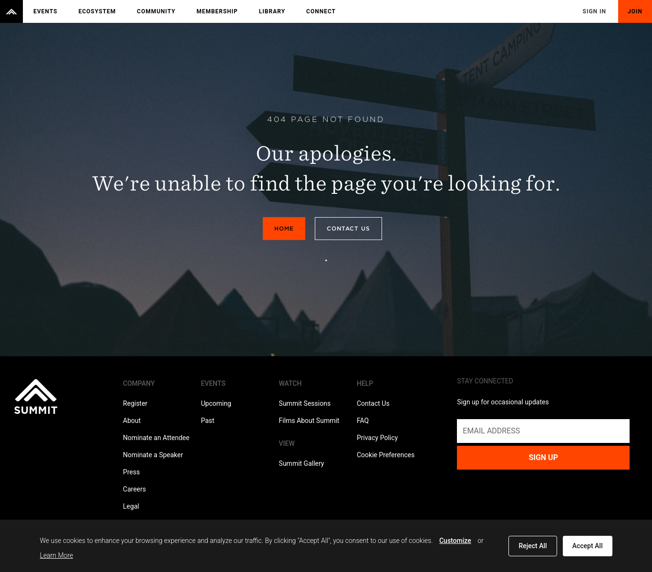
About (132, 420)
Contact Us (348, 228)
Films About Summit (309, 420)
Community (156, 11)
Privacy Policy (377, 438)
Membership (217, 11)
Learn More (56, 555)
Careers (134, 489)
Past (207, 420)
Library (272, 11)
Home (284, 228)
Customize (455, 540)
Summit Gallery (301, 463)
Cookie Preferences (385, 455)
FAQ (363, 420)
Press (131, 472)
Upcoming (216, 403)
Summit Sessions (305, 403)
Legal (131, 506)
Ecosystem (97, 11)
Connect (321, 11)
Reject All (532, 546)
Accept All (587, 546)
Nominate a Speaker (153, 455)
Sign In (595, 11)
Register (135, 403)
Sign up (543, 457)
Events (45, 11)
